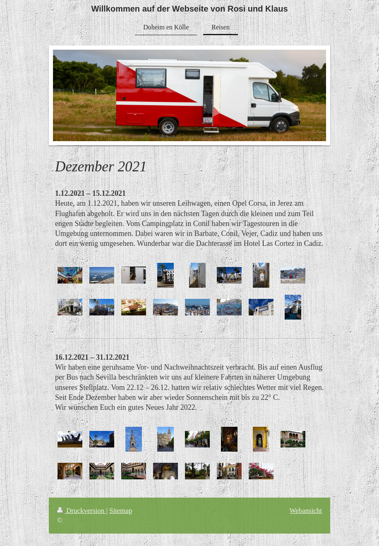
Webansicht (306, 511)
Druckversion (81, 511)
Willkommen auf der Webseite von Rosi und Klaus (189, 8)
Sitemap (120, 511)
